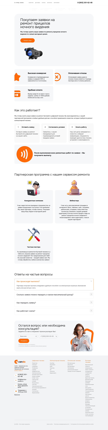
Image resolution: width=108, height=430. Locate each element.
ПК (50, 369)
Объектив (70, 364)
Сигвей (34, 381)
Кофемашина (88, 368)
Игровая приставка (37, 374)
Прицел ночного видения (74, 371)
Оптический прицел (73, 369)
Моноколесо (35, 383)
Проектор (34, 363)
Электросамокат (36, 373)
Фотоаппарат (71, 366)
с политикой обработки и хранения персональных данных (32, 346)
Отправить (24, 341)
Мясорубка (88, 387)
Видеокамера (35, 392)
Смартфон (35, 366)
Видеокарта (53, 373)
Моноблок (52, 364)
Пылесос (87, 376)
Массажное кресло (88, 395)
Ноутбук (52, 363)
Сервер (34, 369)
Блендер (87, 404)
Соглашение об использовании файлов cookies (82, 424)
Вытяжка (87, 402)
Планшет (34, 364)
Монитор (52, 371)
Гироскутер (35, 379)
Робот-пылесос (89, 369)
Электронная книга (37, 386)
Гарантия (31, 2)
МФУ (51, 366)
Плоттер (34, 384)
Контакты (49, 2)
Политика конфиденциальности (61, 424)
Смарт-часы (35, 378)
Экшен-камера (36, 376)
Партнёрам (56, 2)
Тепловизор (71, 368)
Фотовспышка (71, 363)
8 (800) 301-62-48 (22, 375)
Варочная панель (89, 378)
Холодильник (88, 371)
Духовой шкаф (89, 379)
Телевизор (35, 368)
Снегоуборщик (89, 415)
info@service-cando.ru (22, 380)
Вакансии (17, 395)
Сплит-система (89, 414)
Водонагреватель (89, 397)
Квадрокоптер (36, 371)
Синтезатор (35, 391)
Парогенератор (89, 389)
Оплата (43, 2)
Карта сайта (50, 424)
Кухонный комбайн (87, 382)
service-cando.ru (18, 370)
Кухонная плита (89, 412)
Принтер (52, 368)
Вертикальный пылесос (89, 365)
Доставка (37, 2)
